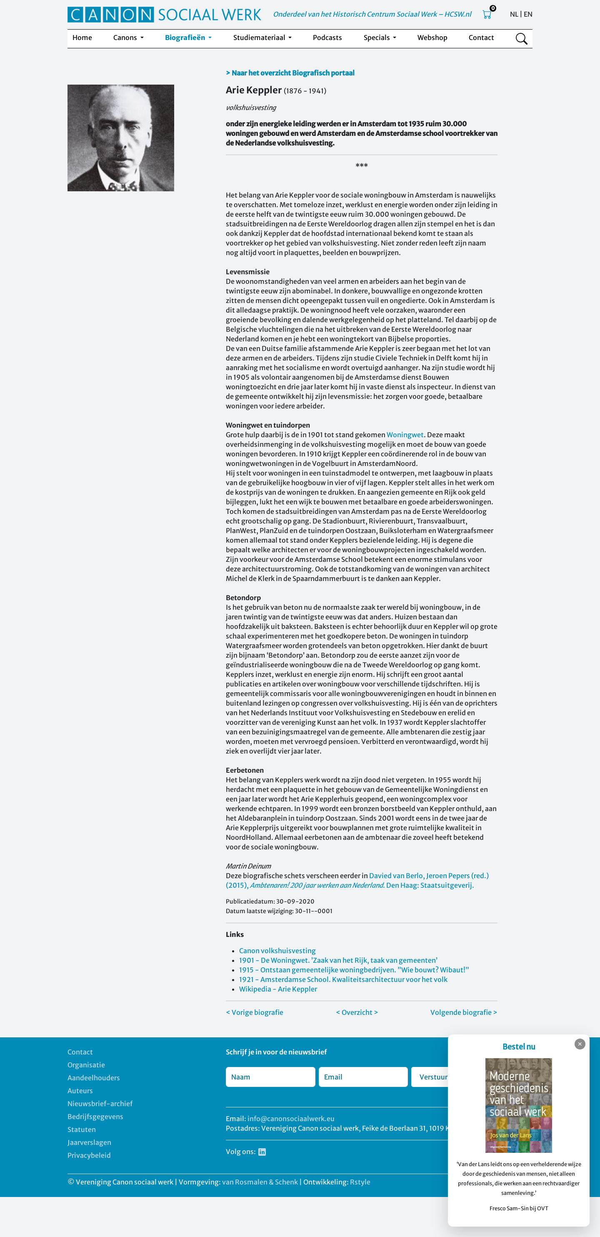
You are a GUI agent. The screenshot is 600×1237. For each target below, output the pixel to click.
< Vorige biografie (254, 1012)
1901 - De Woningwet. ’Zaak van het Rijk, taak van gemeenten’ (338, 960)
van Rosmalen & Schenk (260, 1182)
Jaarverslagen (89, 1142)
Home (82, 37)
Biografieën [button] (186, 37)
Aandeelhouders (94, 1078)
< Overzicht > (357, 1012)
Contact (481, 37)
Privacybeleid (89, 1155)
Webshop (433, 37)
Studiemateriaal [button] (260, 37)
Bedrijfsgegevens (95, 1116)
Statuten (82, 1129)
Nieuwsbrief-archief (100, 1103)
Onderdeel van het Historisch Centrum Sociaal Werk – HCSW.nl (372, 14)
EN (528, 14)
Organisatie (86, 1065)
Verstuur (434, 1077)
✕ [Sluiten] (580, 1044)
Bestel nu (518, 1047)
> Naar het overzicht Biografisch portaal (290, 73)
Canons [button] (125, 37)
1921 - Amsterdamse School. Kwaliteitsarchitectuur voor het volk (343, 979)
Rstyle (360, 1182)
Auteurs (80, 1091)
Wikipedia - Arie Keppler (278, 989)
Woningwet (405, 435)
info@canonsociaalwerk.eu (291, 1118)
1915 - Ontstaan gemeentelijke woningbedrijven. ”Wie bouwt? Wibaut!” (354, 970)
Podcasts (327, 37)
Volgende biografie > (464, 1012)
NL (514, 14)
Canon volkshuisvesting (277, 951)
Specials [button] (377, 37)
